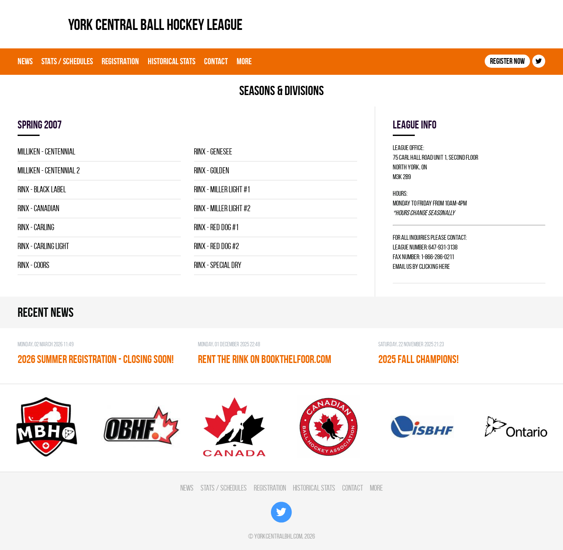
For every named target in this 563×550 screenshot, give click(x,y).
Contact (216, 61)
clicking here (434, 266)
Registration (120, 61)
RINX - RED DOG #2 (216, 246)
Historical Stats (171, 61)
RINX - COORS (33, 265)
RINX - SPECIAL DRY (217, 265)
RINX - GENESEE (213, 151)
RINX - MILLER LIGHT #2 (222, 208)
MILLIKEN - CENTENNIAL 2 (49, 170)
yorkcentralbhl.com (278, 536)
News (25, 61)
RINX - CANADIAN (38, 208)
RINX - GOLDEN (211, 170)
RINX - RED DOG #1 (216, 227)
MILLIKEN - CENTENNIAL (46, 151)
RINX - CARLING (36, 227)
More (244, 61)
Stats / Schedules (67, 61)
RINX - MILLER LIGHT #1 (222, 189)
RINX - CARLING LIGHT (43, 246)
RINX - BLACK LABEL (42, 189)
